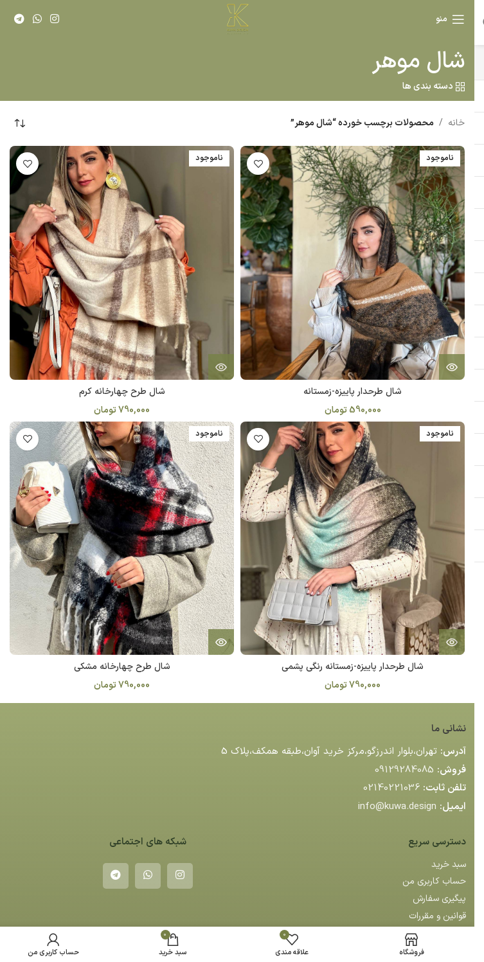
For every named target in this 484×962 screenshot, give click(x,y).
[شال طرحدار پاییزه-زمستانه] (352, 263)
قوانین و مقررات (437, 916)
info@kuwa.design (397, 806)
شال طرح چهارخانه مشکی (122, 666)
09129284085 (404, 770)
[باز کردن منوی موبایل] (450, 19)
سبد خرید (448, 864)
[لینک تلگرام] (19, 19)
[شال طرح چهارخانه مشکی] (122, 538)
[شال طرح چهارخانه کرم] (122, 262)
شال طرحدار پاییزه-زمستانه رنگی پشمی (353, 666)
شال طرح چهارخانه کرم (122, 391)
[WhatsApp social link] (37, 19)
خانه (456, 123)
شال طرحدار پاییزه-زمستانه (352, 391)
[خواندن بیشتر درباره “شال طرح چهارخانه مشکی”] (221, 642)
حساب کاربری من (434, 881)
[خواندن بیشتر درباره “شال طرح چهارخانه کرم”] (221, 367)
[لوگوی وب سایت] (237, 19)
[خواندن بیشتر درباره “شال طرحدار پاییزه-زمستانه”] (452, 367)
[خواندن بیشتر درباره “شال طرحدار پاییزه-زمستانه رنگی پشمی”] (452, 642)
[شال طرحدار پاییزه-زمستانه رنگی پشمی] (352, 538)
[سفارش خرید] (19, 123)
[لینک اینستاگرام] (55, 19)
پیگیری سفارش (439, 898)
